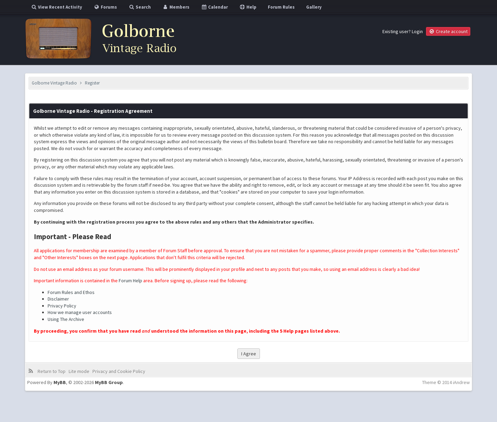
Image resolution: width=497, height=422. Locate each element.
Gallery (314, 7)
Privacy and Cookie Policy (118, 371)
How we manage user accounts (80, 312)
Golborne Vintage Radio (54, 83)
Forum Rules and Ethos (71, 292)
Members (175, 7)
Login (417, 31)
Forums (105, 7)
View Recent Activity (56, 7)
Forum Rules (281, 7)
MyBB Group (109, 382)
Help (247, 7)
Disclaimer (58, 299)
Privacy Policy (62, 306)
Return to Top (52, 371)
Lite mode (79, 371)
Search (139, 7)
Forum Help (130, 280)
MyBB (59, 382)
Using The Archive (66, 319)
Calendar (214, 7)
